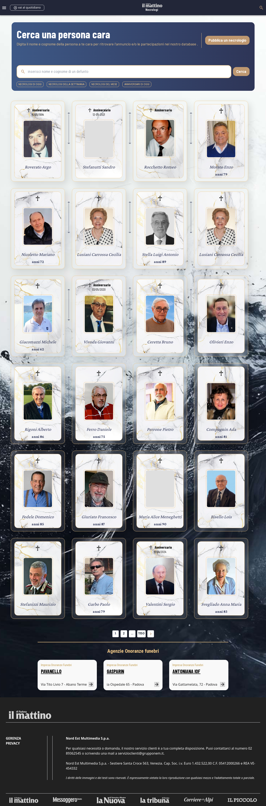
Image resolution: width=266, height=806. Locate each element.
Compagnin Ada (221, 429)
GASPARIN (115, 671)
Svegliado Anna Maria (221, 604)
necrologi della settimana (66, 84)
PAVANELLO (51, 671)
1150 (141, 633)
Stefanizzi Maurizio (37, 604)
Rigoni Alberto (38, 429)
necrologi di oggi (30, 84)
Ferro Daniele (98, 429)
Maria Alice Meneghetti (160, 516)
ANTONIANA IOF (186, 671)
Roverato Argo (38, 166)
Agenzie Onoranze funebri (133, 651)
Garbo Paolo (99, 604)
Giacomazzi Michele (37, 341)
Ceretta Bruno (160, 341)
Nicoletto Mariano (37, 254)
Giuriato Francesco (98, 516)
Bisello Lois (221, 516)
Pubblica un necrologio (227, 40)
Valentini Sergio (160, 604)
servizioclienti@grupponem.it (141, 753)
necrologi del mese (104, 84)
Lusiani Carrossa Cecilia (99, 254)
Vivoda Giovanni (99, 341)
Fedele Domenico (38, 516)
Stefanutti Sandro (99, 166)
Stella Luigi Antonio (160, 254)
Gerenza (13, 738)
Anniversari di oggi (136, 84)
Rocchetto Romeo (160, 166)
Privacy (13, 743)
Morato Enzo (221, 166)
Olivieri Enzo (221, 341)
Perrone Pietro (160, 429)
